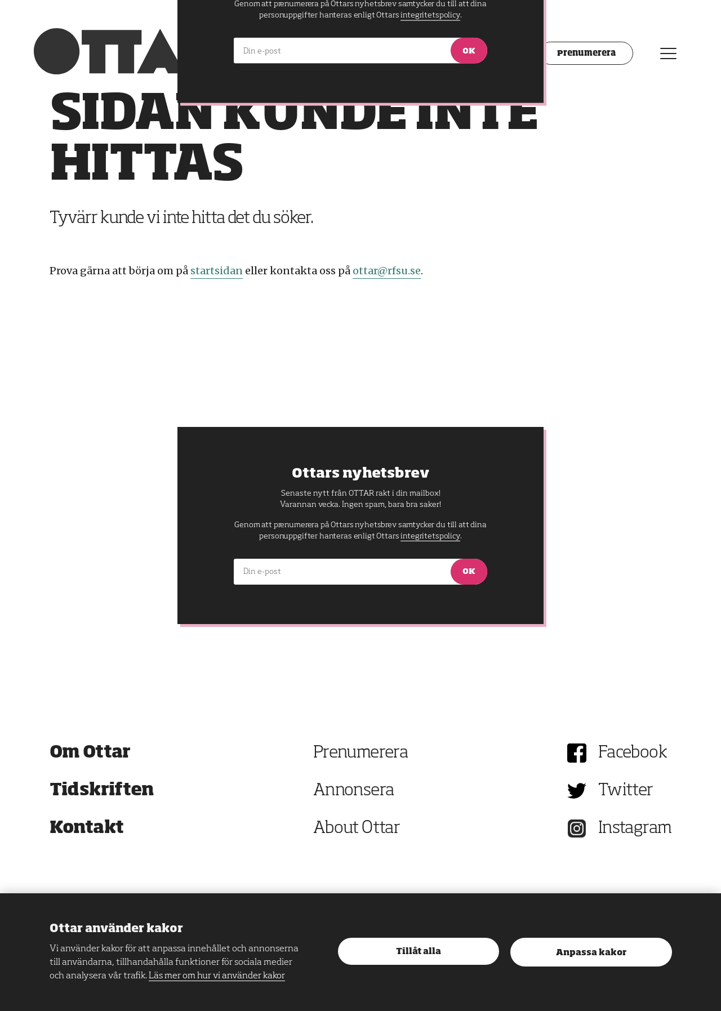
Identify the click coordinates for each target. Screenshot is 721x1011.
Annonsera (353, 790)
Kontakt (87, 828)
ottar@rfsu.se (387, 270)
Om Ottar (90, 753)
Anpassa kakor (591, 952)
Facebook (632, 753)
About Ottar (356, 828)
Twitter (625, 790)
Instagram (635, 828)
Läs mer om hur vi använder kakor (217, 976)
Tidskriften (102, 790)
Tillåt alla (418, 951)
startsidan (216, 270)
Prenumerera (360, 753)
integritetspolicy (430, 536)
